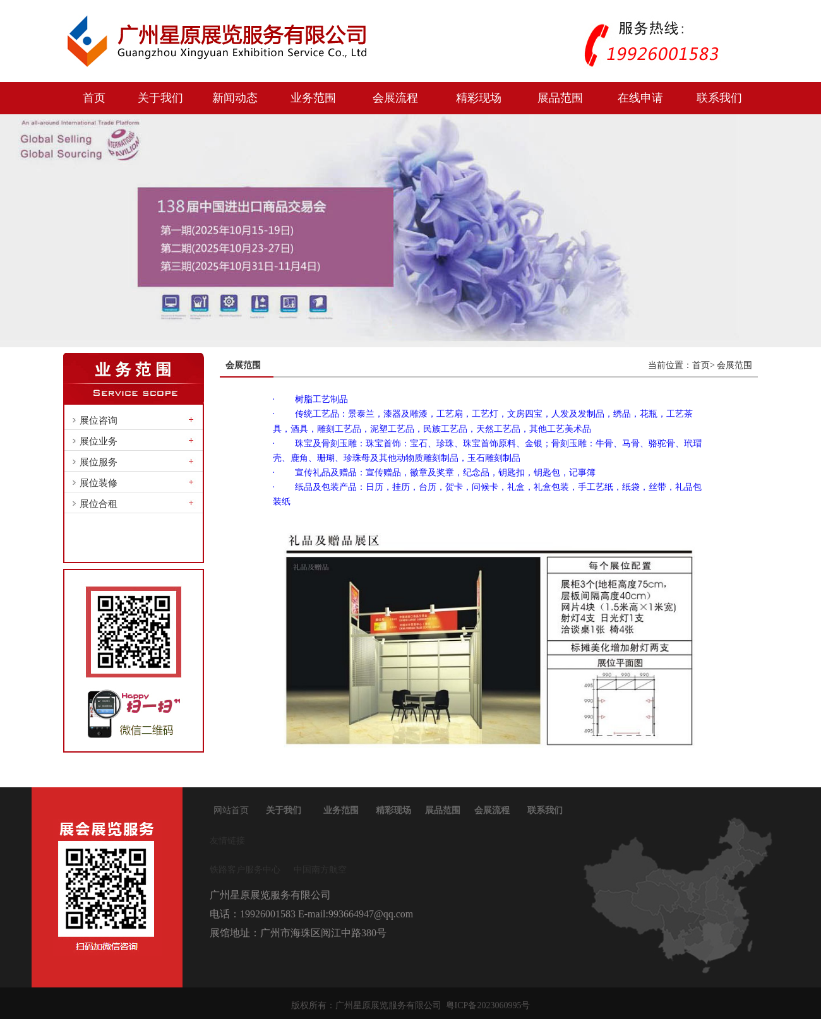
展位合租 (98, 504)
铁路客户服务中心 (245, 869)
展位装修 (98, 483)
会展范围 (734, 365)
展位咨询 (98, 420)
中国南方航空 (320, 869)
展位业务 (98, 441)
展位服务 (98, 462)
